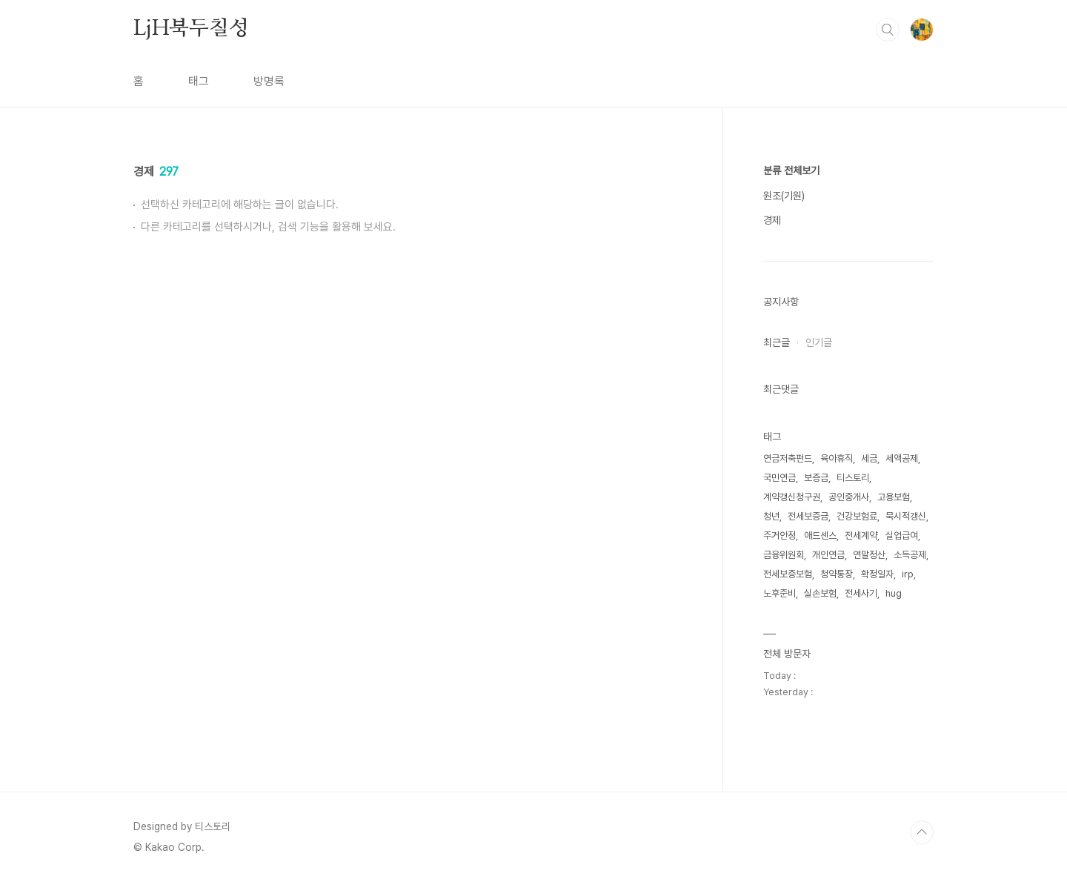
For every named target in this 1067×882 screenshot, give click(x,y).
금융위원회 (783, 554)
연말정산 (869, 554)
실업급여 (901, 535)
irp (908, 574)
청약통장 (836, 574)
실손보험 (820, 593)
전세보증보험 (787, 574)
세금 (869, 458)
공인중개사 (848, 497)
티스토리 (853, 477)
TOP (922, 832)
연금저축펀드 (787, 458)
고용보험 (893, 497)
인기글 (818, 342)
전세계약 (861, 535)
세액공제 (901, 458)
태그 (198, 81)
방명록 (269, 81)
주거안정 (779, 535)
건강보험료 (857, 516)
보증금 (816, 477)
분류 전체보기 (791, 170)
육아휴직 (836, 458)
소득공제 (910, 554)
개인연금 (828, 554)
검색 (888, 30)
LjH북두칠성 (191, 29)
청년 (771, 516)
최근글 (776, 342)
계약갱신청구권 (791, 497)
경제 (772, 220)
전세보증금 (808, 516)
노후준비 (779, 593)
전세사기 (861, 593)
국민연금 (779, 477)
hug (893, 593)
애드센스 (820, 535)
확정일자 (877, 574)
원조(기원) (784, 196)
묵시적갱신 (905, 516)
